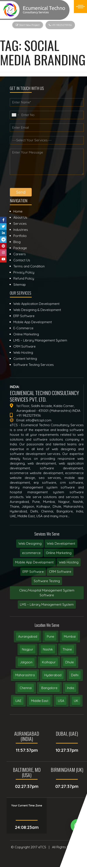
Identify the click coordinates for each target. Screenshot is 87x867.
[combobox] (15, 115)
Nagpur (27, 649)
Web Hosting (68, 562)
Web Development (61, 543)
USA (61, 701)
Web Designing (30, 543)
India (70, 688)
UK (76, 701)
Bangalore (49, 688)
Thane (67, 649)
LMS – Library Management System (47, 604)
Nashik (48, 649)
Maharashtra (25, 675)
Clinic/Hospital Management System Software (46, 592)
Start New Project (28, 25)
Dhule (69, 662)
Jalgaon (26, 662)
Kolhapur (49, 662)
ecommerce (31, 553)
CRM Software (60, 572)
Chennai (26, 688)
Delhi (74, 675)
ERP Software (33, 572)
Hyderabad (52, 675)
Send (20, 192)
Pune (50, 636)
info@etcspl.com (38, 420)
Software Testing (47, 581)
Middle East (39, 701)
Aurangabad (27, 636)
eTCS (42, 847)
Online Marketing (58, 553)
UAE (18, 701)
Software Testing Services (33, 365)
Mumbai (70, 636)
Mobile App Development (34, 562)
